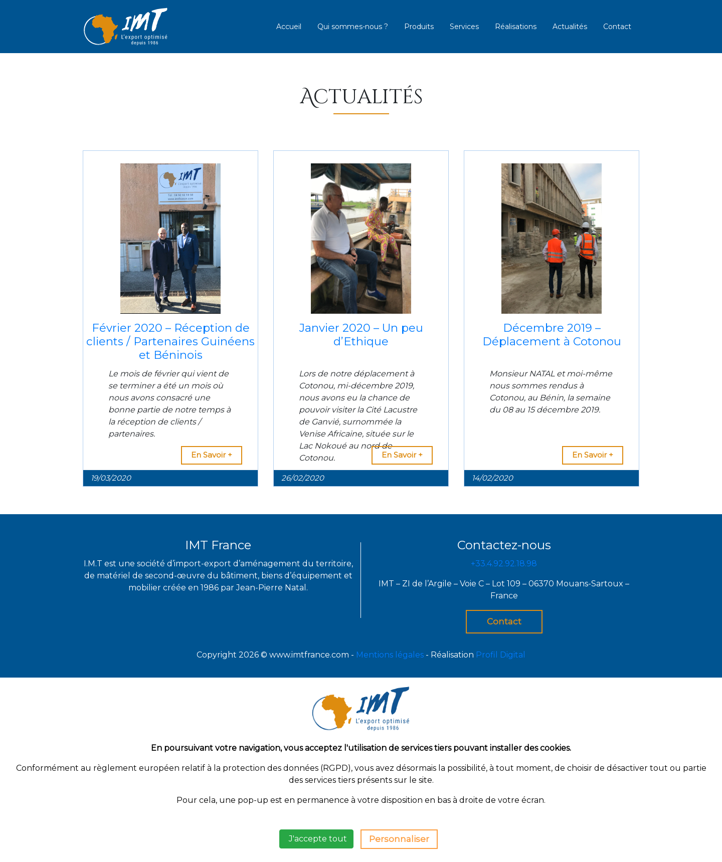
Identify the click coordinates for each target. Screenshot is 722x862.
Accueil (288, 26)
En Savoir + (211, 455)
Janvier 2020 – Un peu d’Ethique (361, 334)
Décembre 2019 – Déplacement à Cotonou (551, 334)
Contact (617, 26)
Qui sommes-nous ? (352, 26)
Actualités (570, 26)
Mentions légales (390, 655)
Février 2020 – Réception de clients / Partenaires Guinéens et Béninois (170, 341)
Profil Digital (500, 655)
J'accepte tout (316, 838)
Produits (419, 26)
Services (464, 26)
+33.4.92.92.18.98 (504, 563)
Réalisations (515, 26)
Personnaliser (399, 839)
